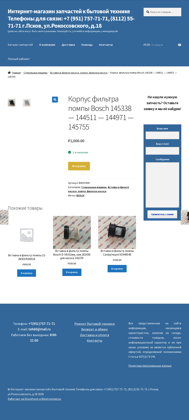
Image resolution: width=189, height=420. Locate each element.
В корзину (79, 166)
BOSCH (80, 195)
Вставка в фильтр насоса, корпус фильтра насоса (78, 72)
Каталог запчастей (20, 44)
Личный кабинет (19, 59)
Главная (16, 72)
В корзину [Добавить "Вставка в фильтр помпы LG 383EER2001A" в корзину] (26, 273)
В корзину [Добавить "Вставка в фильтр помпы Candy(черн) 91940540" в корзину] (117, 268)
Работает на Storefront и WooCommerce (34, 399)
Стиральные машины (35, 72)
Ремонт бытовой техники (94, 324)
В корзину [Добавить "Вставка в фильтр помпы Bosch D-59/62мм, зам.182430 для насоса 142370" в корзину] (72, 272)
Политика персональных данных (149, 365)
